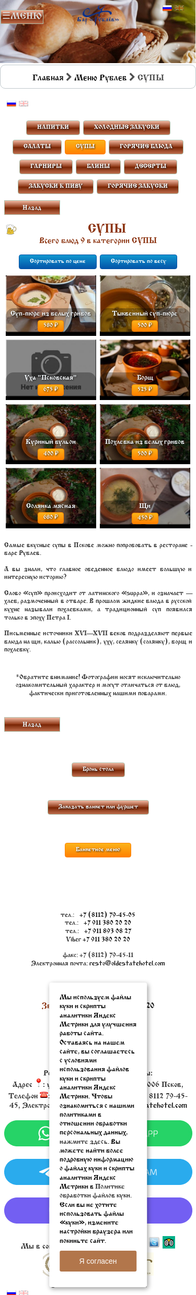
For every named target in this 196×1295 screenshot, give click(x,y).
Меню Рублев (100, 78)
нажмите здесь (84, 1142)
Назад (31, 208)
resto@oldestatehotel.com (127, 964)
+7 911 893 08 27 (107, 931)
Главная (48, 78)
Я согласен (98, 1261)
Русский (167, 8)
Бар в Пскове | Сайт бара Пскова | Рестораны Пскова (98, 14)
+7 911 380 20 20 (107, 923)
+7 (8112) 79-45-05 (107, 915)
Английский (179, 8)
